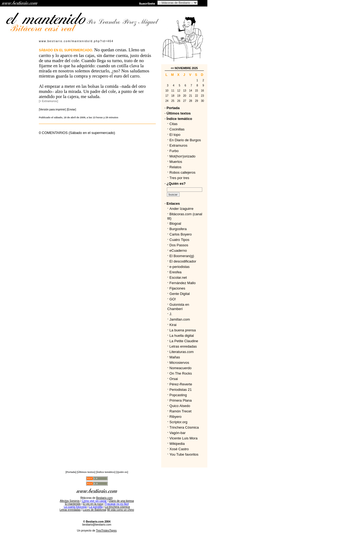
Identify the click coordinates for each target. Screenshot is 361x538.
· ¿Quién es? (175, 183)
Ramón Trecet (181, 411)
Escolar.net (178, 277)
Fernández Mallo (183, 283)
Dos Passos (179, 245)
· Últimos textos (178, 113)
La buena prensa (183, 330)
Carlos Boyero (181, 234)
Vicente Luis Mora (184, 438)
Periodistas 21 (181, 390)
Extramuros (178, 145)
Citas (174, 124)
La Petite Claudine (184, 341)
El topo (175, 135)
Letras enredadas (183, 346)
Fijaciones (177, 288)
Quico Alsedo (180, 406)
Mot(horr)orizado (182, 156)
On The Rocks (181, 373)
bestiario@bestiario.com (96, 524)
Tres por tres (179, 178)
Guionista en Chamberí (178, 306)
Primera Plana (181, 400)
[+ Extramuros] (48, 101)
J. (171, 314)
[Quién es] (122, 472)
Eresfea (176, 272)
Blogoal (175, 223)
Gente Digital (180, 294)
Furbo (174, 151)
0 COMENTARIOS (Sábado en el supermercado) (77, 133)
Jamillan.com (180, 319)
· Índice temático (178, 119)
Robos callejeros (182, 172)
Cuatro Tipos (180, 240)
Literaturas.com (182, 352)
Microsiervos (179, 363)
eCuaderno (178, 250)
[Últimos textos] (86, 472)
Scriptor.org (178, 422)
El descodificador (183, 261)
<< (172, 68)
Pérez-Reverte (181, 384)
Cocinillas (177, 129)
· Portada (172, 108)
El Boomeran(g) (182, 256)
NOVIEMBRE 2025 (186, 68)
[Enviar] (71, 109)
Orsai (174, 379)
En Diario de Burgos (185, 140)
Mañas (175, 357)
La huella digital (182, 336)
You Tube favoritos (184, 454)
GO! (173, 299)
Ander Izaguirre (182, 209)
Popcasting (178, 395)
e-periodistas (180, 267)
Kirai (173, 325)
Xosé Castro (179, 449)
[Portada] (71, 472)
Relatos (175, 167)
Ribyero (176, 417)
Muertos (176, 162)
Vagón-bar (178, 433)
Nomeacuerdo (181, 368)
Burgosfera (179, 229)
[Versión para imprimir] (52, 109)
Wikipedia (177, 444)
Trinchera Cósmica (184, 427)
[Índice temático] (106, 472)
